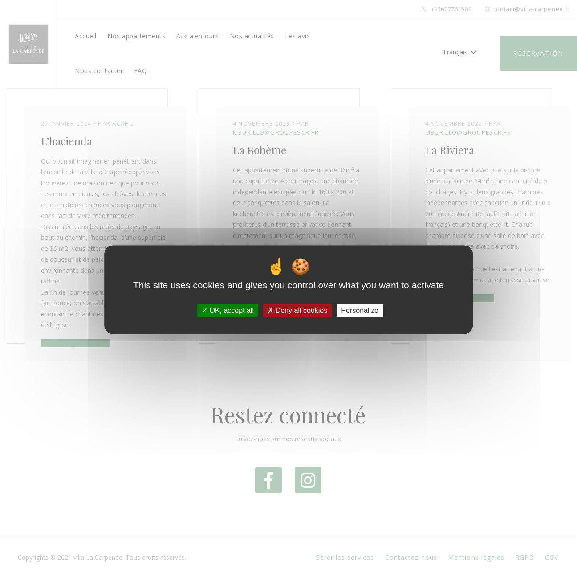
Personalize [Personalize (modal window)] (359, 310)
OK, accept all (228, 310)
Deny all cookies (297, 310)
